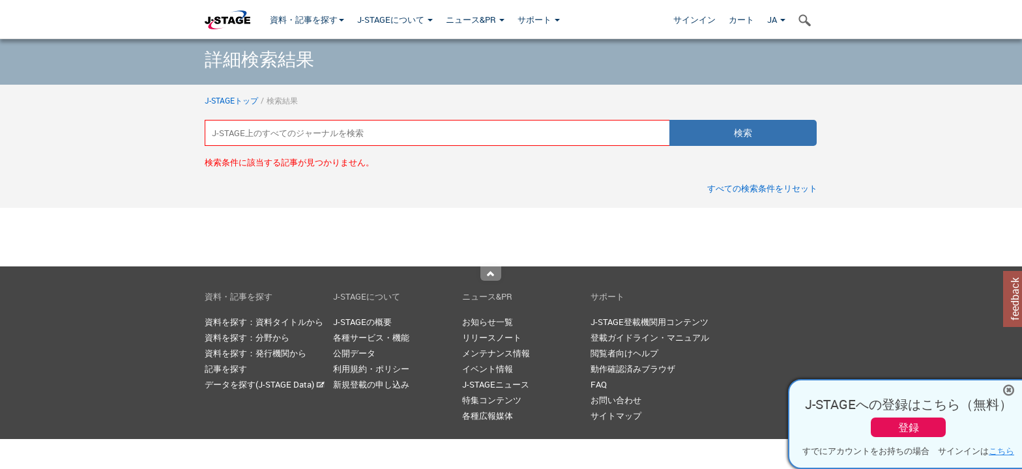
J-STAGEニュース (495, 384)
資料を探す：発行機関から (255, 353)
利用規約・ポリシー (371, 369)
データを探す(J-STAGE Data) (265, 384)
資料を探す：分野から (247, 337)
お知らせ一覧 (487, 322)
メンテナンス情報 (496, 353)
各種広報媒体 (487, 415)
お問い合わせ (616, 400)
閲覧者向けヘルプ (624, 353)
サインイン (694, 19)
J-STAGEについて (395, 19)
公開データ (354, 353)
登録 (908, 427)
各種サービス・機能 (371, 337)
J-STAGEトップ (231, 100)
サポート (539, 19)
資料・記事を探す (307, 19)
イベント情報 (487, 369)
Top (490, 273)
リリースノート (491, 337)
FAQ (599, 384)
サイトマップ (616, 415)
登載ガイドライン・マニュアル (650, 337)
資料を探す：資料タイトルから (264, 322)
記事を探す (226, 369)
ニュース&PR (475, 19)
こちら (1001, 451)
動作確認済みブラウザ (633, 369)
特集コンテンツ (491, 400)
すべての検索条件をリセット (762, 188)
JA (776, 19)
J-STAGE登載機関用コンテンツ (649, 322)
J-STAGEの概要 (362, 322)
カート (741, 19)
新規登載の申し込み (371, 384)
